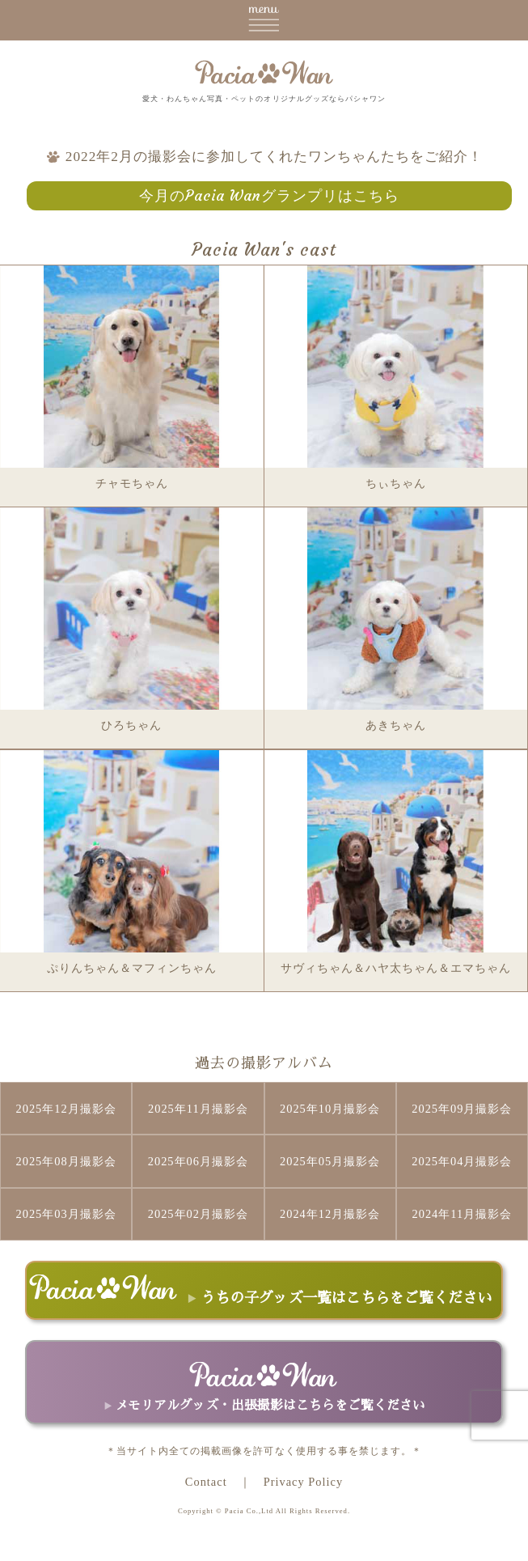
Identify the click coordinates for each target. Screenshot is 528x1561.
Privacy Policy (303, 1481)
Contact (206, 1481)
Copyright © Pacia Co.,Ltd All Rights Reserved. (264, 1511)
